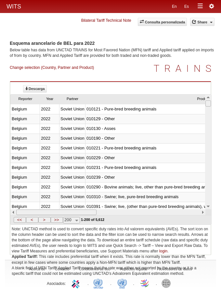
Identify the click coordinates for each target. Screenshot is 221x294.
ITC (76, 282)
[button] (20, 220)
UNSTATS (122, 282)
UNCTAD (99, 282)
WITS (13, 6)
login (163, 251)
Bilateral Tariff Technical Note (106, 20)
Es (186, 6)
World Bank (167, 282)
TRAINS (185, 68)
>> (56, 219)
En (174, 6)
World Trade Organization (144, 282)
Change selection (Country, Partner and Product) (52, 67)
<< (19, 219)
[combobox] (71, 220)
